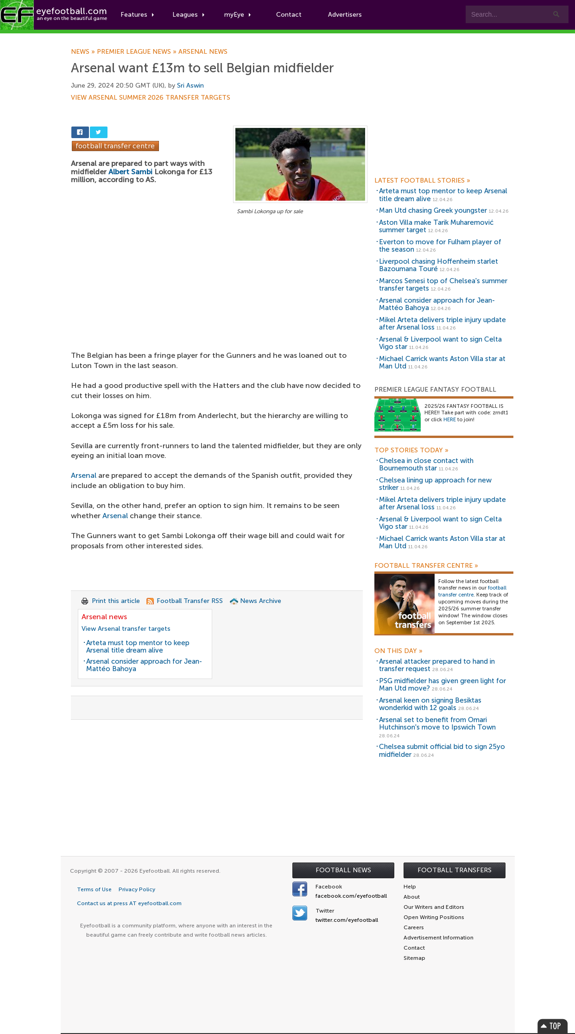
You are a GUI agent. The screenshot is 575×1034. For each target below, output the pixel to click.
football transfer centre (472, 591)
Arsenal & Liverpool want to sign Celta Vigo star (440, 343)
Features (137, 15)
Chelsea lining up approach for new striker (435, 484)
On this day (398, 651)
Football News (343, 870)
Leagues (189, 15)
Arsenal (83, 475)
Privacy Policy (137, 889)
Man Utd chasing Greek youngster (433, 210)
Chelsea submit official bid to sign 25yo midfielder (442, 750)
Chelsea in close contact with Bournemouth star (426, 465)
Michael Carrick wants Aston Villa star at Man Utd (442, 363)
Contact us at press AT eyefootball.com (129, 903)
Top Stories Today (411, 450)
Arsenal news (202, 52)
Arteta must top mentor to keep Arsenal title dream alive (138, 647)
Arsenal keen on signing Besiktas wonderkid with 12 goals (430, 704)
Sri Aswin (190, 85)
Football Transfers (454, 870)
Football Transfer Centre (426, 566)
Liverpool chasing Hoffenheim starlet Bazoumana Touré (438, 265)
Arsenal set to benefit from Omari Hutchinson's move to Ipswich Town (437, 724)
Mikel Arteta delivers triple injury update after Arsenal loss (442, 324)
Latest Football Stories (422, 180)
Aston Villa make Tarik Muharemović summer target (436, 226)
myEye (238, 15)
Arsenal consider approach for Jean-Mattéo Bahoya (144, 665)
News (84, 52)
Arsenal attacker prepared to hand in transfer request (437, 665)
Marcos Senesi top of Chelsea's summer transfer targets (443, 285)
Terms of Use (94, 889)
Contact (289, 15)
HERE (449, 420)
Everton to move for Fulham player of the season (440, 246)
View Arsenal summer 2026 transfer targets (150, 97)
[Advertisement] (219, 285)
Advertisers (345, 15)
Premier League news (137, 52)
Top (552, 1026)
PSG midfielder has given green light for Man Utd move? (442, 685)
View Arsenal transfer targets (126, 629)
